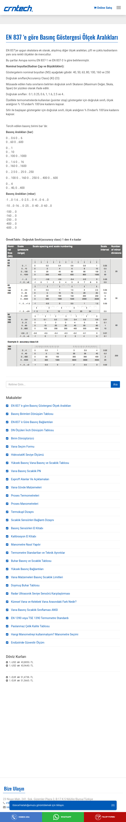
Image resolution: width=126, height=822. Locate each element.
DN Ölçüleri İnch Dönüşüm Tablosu (30, 430)
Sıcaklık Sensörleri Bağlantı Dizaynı (30, 520)
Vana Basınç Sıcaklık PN (23, 471)
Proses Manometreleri (22, 503)
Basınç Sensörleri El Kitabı (24, 528)
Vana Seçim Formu (20, 446)
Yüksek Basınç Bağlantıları (24, 569)
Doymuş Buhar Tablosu (22, 585)
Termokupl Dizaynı (20, 511)
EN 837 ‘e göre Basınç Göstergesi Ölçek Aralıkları (38, 405)
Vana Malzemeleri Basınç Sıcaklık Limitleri (34, 577)
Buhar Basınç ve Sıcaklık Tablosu (28, 560)
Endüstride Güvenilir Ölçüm (25, 642)
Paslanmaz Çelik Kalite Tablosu (28, 626)
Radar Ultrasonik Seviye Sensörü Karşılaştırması (38, 593)
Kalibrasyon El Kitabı (21, 536)
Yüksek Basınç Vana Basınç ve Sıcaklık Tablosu (37, 462)
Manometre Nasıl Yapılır (23, 544)
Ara (115, 384)
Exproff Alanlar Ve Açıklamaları (27, 479)
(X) (112, 805)
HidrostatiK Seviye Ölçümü (25, 454)
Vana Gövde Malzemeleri (24, 487)
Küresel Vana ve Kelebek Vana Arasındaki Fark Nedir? (41, 601)
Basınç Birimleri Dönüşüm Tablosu (29, 413)
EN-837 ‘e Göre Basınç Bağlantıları (29, 422)
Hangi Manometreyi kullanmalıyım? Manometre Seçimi (42, 634)
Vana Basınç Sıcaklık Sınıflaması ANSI (32, 609)
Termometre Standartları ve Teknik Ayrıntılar (35, 552)
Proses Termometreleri (22, 495)
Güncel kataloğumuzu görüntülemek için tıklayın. (38, 805)
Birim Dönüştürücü (20, 438)
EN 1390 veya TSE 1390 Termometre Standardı (37, 618)
